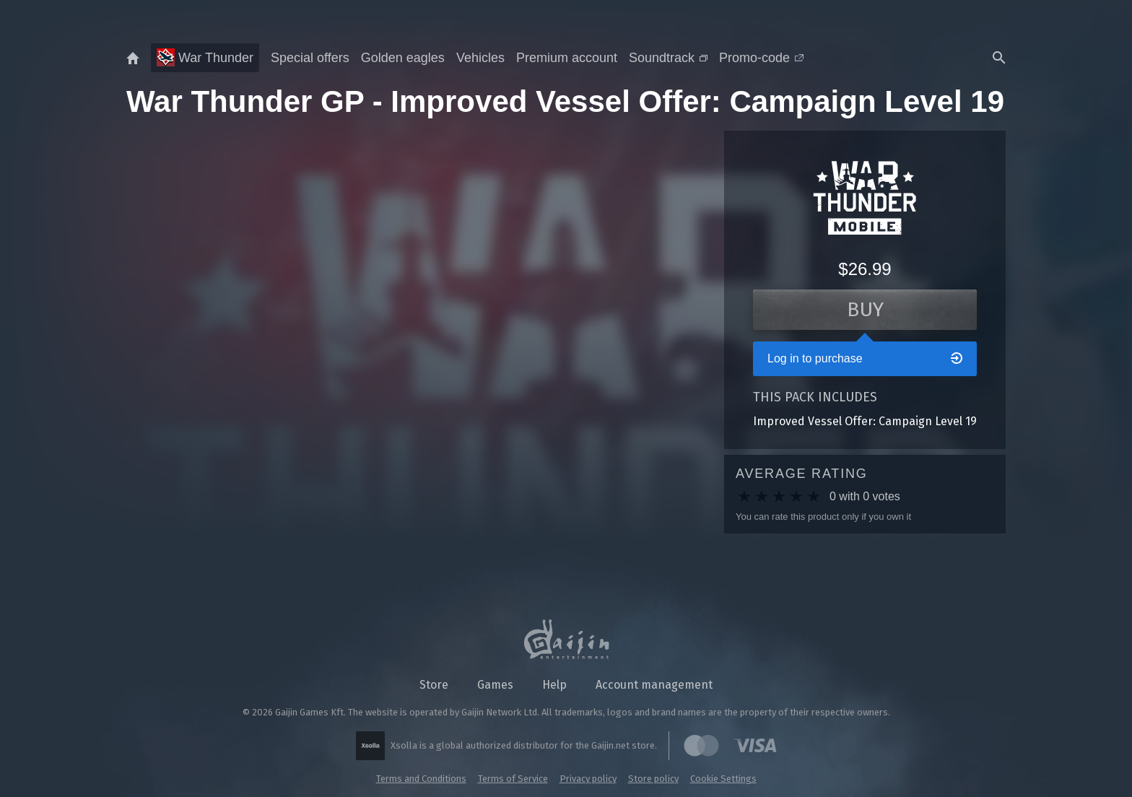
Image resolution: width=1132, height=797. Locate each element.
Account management (654, 685)
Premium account (566, 58)
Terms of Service (513, 778)
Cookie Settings (723, 778)
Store (433, 685)
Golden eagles (403, 58)
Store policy (653, 778)
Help (554, 685)
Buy (865, 309)
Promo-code (761, 58)
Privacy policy (588, 778)
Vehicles (480, 58)
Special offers (310, 58)
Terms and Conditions (421, 778)
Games (495, 685)
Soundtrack (668, 58)
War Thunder (205, 57)
